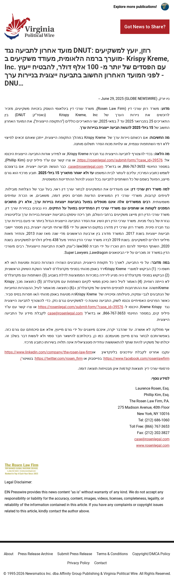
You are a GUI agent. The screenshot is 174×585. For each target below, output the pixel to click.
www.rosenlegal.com (152, 445)
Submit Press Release (74, 554)
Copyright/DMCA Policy (151, 554)
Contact (100, 563)
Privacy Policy (78, 563)
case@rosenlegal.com (151, 439)
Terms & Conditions (112, 554)
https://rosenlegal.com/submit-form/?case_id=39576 (120, 160)
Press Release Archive (35, 554)
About (8, 554)
